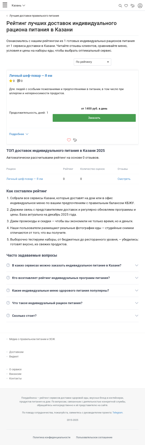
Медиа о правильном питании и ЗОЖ (32, 339)
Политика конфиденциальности (51, 437)
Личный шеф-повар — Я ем (30, 76)
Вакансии (15, 373)
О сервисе (15, 369)
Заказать (94, 118)
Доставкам (16, 351)
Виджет (14, 356)
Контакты (15, 378)
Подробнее (16, 134)
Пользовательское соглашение (94, 437)
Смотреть (124, 179)
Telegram (118, 412)
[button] (5, 5)
